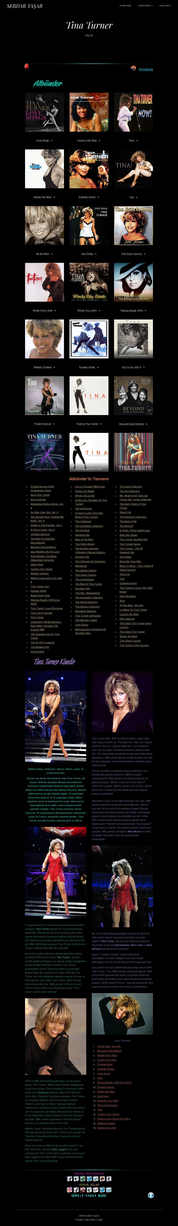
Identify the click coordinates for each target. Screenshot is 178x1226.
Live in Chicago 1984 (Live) (90, 486)
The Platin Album (85, 544)
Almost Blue (37, 651)
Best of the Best (84, 539)
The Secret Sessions (86, 602)
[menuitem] (127, 5)
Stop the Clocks (128, 535)
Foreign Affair (38, 591)
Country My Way (129, 614)
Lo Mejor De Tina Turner (133, 609)
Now (122, 600)
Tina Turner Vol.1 (40, 586)
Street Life (125, 512)
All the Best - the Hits (131, 605)
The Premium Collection (133, 516)
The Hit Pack (82, 530)
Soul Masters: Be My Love (45, 551)
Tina (122, 578)
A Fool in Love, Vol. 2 (43, 529)
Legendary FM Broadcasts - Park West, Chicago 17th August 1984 (46, 625)
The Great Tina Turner (132, 631)
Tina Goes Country (85, 575)
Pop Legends (127, 618)
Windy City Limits (85, 495)
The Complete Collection (89, 525)
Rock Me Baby (128, 596)
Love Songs (81, 624)
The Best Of (126, 525)
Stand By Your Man (130, 561)
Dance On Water (84, 491)
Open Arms (37, 564)
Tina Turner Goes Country (134, 645)
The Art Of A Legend (42, 642)
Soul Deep (125, 557)
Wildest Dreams (40, 573)
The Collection (83, 521)
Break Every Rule (40, 595)
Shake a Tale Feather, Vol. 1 (46, 525)
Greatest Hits (82, 535)
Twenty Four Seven (41, 569)
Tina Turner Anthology (88, 615)
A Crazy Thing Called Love (135, 530)
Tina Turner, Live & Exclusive (47, 608)
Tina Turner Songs (130, 544)
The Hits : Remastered (87, 593)
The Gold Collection (131, 486)
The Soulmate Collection (89, 597)
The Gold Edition (84, 579)
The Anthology (83, 508)
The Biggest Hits (40, 647)
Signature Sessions (85, 611)
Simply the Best (128, 636)
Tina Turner (37, 617)
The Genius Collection (87, 606)
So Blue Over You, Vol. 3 (44, 512)
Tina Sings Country (130, 640)
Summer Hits (82, 557)
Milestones (81, 566)
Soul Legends (38, 499)
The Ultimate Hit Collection (90, 561)
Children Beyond (40, 534)
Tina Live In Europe (41, 612)
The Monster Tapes (86, 620)
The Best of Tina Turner (88, 584)
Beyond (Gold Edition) (43, 547)
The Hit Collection (130, 491)
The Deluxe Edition (86, 570)
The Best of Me (128, 521)
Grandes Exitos (128, 583)
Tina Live (125, 574)
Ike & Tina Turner (40, 494)
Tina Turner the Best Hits (134, 539)
